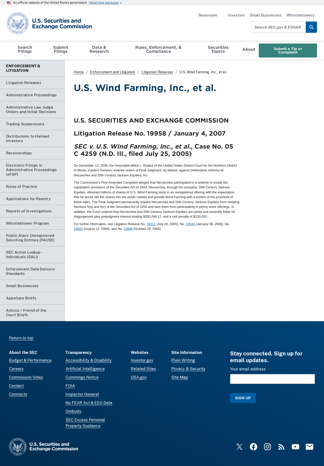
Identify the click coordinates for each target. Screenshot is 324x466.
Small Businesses (266, 15)
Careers (16, 368)
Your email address (248, 369)
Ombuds (73, 411)
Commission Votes (26, 377)
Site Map (179, 377)
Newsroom (207, 15)
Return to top (21, 338)
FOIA (70, 385)
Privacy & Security (188, 368)
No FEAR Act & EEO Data (89, 402)
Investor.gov (142, 360)
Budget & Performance (30, 360)
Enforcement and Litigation (112, 72)
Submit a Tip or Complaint (288, 50)
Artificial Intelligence (85, 368)
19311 (151, 224)
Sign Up (243, 398)
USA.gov (139, 377)
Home (79, 72)
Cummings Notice (82, 377)
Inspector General (82, 394)
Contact (16, 385)
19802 (78, 229)
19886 (128, 229)
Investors (236, 15)
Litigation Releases (157, 72)
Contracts (18, 394)
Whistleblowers (300, 15)
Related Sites (143, 368)
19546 (190, 224)
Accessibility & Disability (89, 360)
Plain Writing (183, 360)
